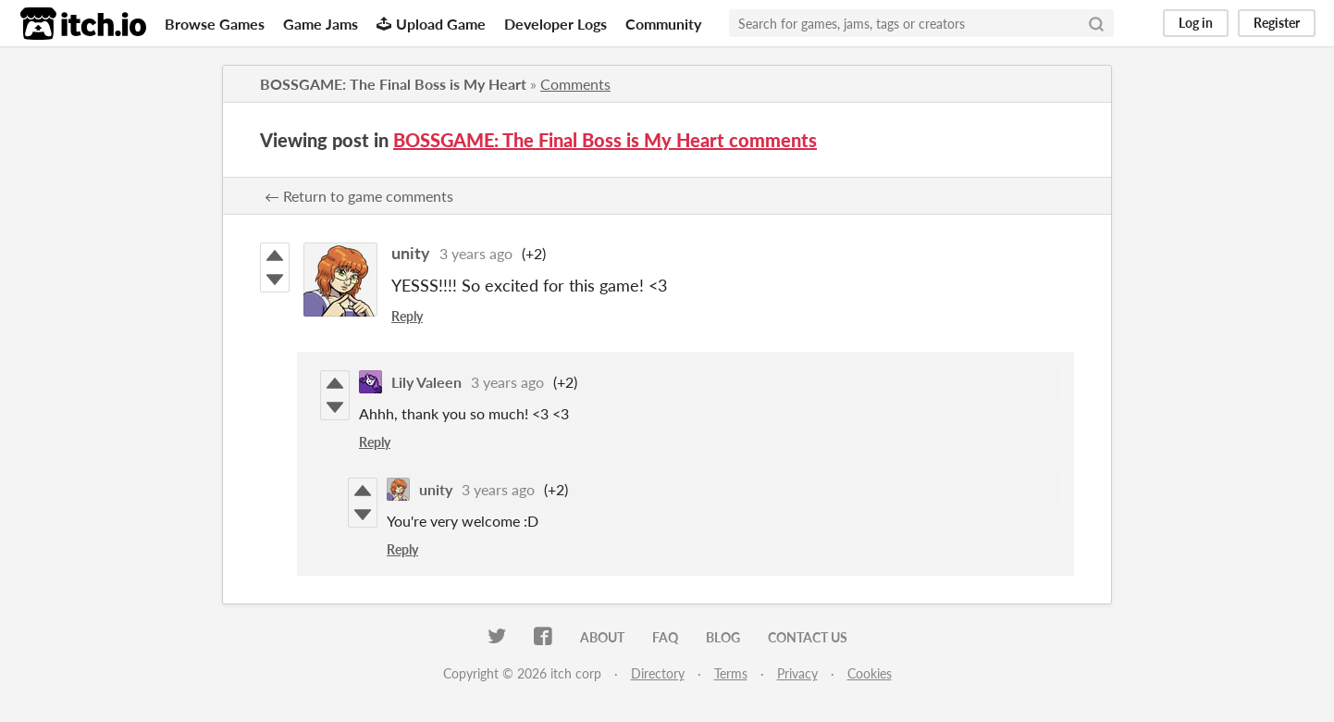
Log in (1196, 23)
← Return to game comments (359, 196)
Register (1277, 23)
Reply (407, 316)
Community (663, 23)
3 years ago (476, 253)
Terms (730, 673)
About (602, 637)
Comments (575, 84)
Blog (723, 637)
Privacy (797, 673)
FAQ (665, 637)
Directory (658, 673)
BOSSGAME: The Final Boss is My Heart (393, 84)
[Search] (1096, 23)
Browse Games (215, 23)
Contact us (807, 637)
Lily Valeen (426, 382)
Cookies (869, 673)
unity (410, 253)
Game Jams (320, 23)
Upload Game (431, 23)
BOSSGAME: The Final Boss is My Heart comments (605, 140)
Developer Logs (555, 23)
